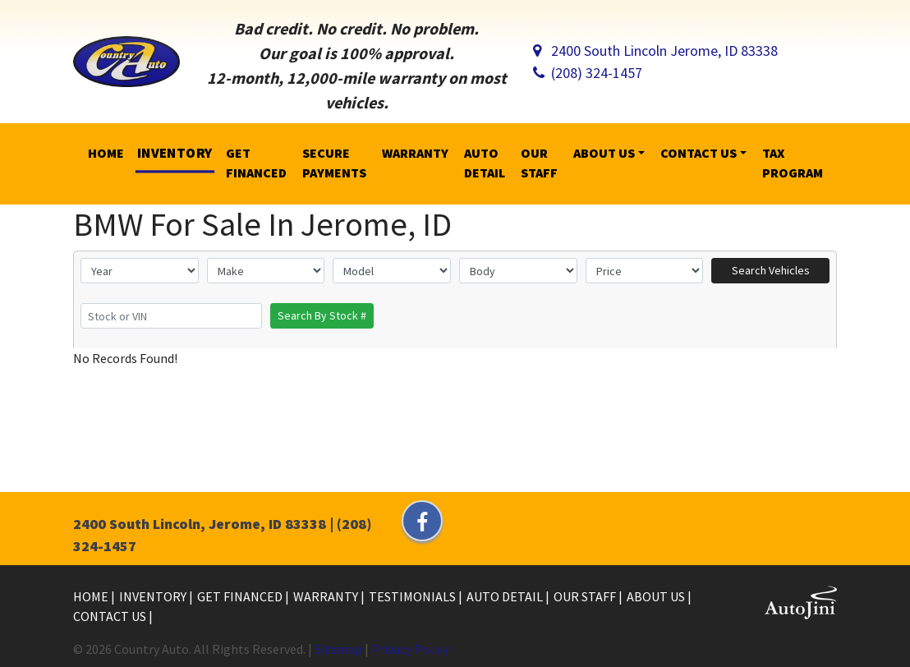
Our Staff (586, 596)
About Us (657, 596)
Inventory (154, 596)
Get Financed (241, 596)
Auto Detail (505, 596)
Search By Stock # (322, 315)
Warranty (327, 596)
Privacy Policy (409, 649)
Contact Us (111, 616)
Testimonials (413, 596)
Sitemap (338, 649)
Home (92, 596)
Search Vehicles (771, 270)
